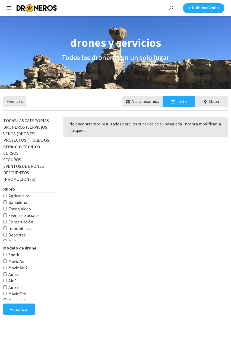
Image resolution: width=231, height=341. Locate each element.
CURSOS (10, 153)
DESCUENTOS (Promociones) (19, 176)
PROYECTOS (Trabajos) (26, 140)
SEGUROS (12, 159)
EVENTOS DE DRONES (23, 166)
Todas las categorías (26, 120)
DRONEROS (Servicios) (26, 127)
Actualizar (19, 309)
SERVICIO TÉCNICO (21, 146)
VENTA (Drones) (19, 133)
